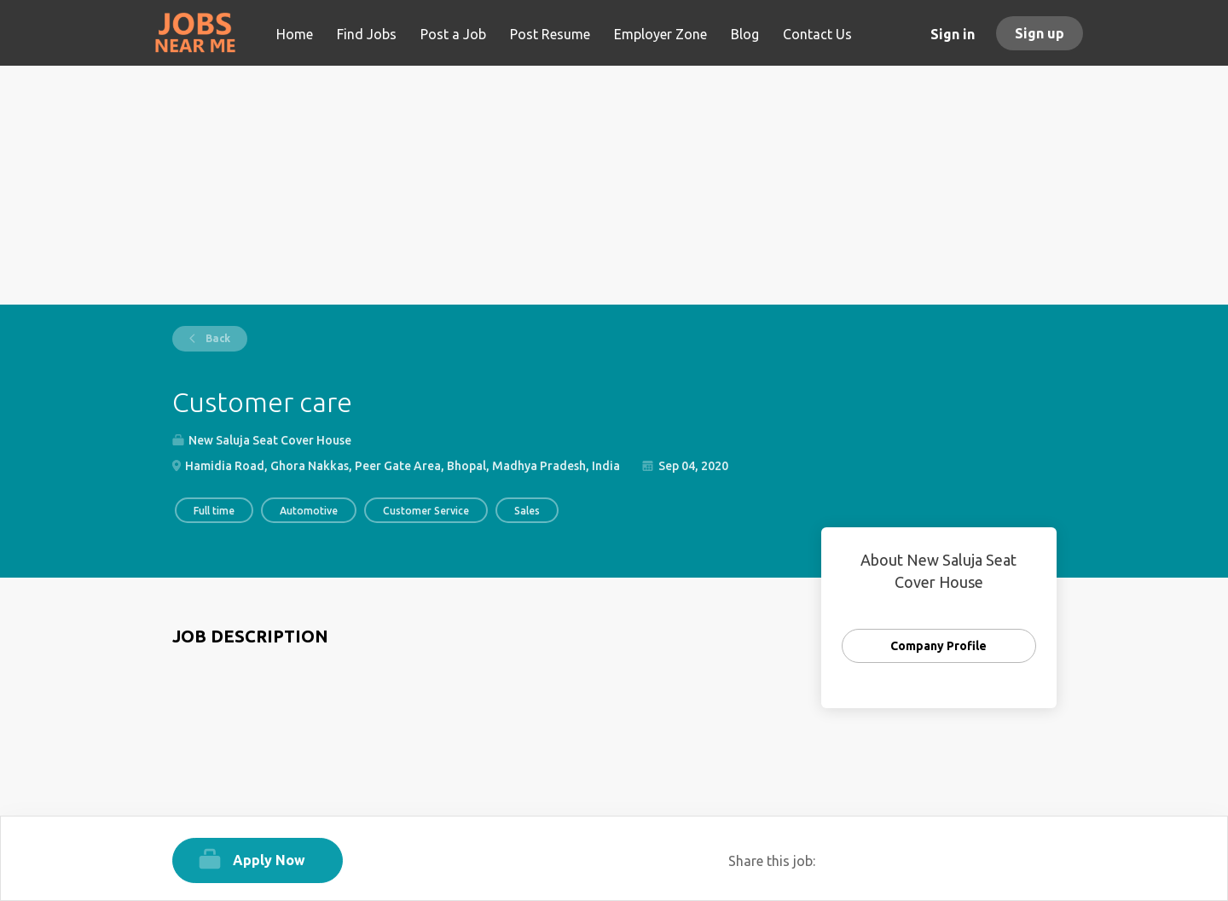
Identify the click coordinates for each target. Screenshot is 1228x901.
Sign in (952, 34)
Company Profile (938, 646)
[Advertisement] (614, 185)
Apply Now (269, 860)
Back (216, 338)
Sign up (1039, 33)
